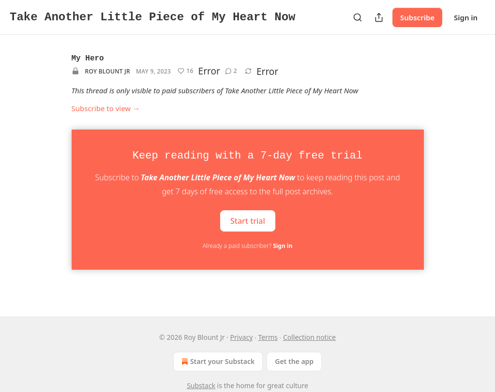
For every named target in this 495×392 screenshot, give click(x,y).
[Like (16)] (185, 71)
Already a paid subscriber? (247, 246)
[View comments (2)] (231, 71)
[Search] (357, 17)
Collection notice (309, 337)
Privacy (241, 337)
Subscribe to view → (106, 108)
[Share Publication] (379, 17)
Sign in (466, 17)
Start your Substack (217, 361)
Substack (201, 385)
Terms (267, 337)
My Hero (88, 58)
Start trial (247, 220)
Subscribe (417, 17)
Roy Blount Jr (107, 71)
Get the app (294, 361)
